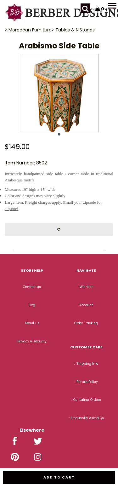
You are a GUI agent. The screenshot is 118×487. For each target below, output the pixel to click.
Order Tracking (86, 323)
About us (32, 323)
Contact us (32, 287)
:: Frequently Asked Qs (86, 418)
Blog (31, 305)
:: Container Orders (86, 399)
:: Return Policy (86, 381)
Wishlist (86, 287)
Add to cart (59, 477)
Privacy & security (32, 341)
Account (86, 305)
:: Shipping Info (86, 363)
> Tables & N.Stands (73, 30)
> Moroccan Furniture (28, 30)
